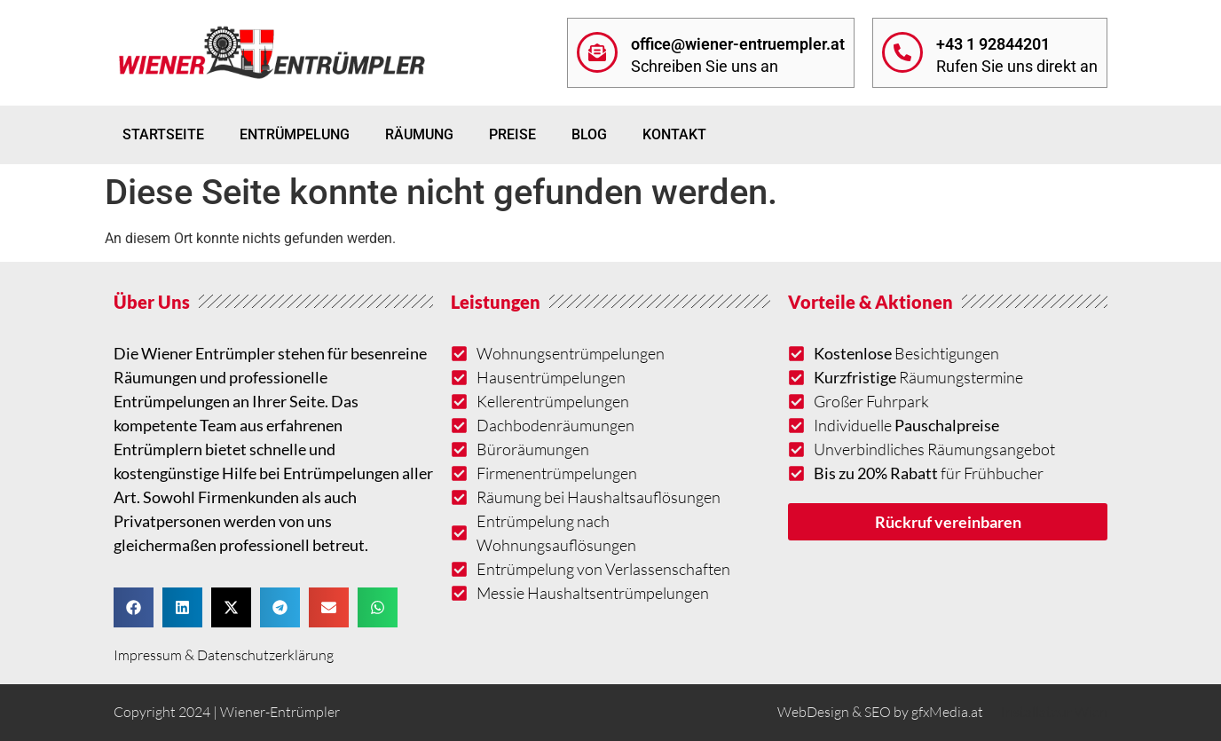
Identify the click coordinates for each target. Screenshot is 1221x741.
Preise (512, 134)
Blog (589, 134)
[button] (134, 607)
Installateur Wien (1054, 712)
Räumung (419, 134)
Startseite (163, 134)
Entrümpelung (295, 134)
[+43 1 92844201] (902, 52)
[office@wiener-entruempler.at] (597, 52)
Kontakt (674, 134)
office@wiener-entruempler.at (738, 44)
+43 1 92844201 (993, 44)
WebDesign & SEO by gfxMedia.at (880, 712)
